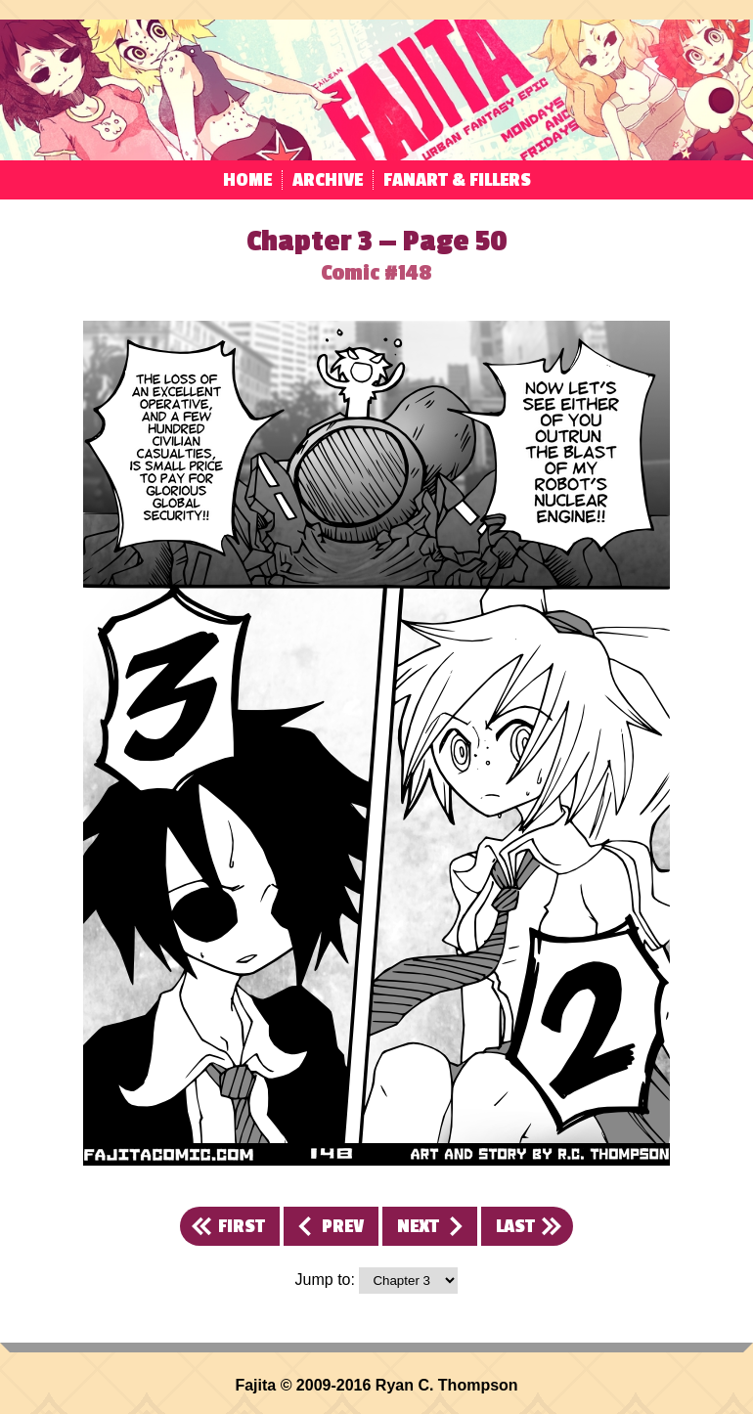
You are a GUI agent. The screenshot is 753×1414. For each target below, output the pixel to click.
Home (247, 180)
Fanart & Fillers (457, 180)
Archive (327, 180)
